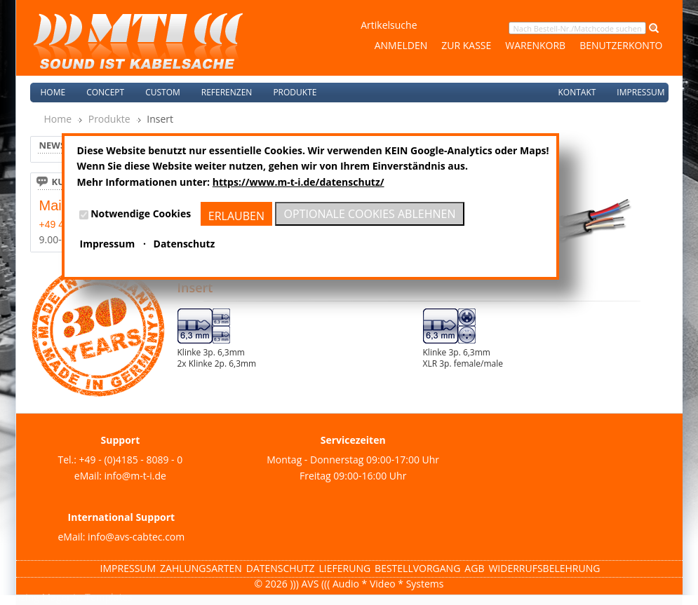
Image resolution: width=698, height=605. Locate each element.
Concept (105, 92)
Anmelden (401, 45)
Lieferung (345, 568)
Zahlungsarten (201, 568)
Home (53, 92)
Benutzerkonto (620, 45)
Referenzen (227, 92)
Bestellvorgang (417, 568)
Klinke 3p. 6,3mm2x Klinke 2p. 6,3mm (217, 357)
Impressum (640, 92)
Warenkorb (535, 45)
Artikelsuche (389, 25)
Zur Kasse (466, 45)
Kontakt (577, 92)
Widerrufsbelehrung (544, 568)
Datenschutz (280, 568)
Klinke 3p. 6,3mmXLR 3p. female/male (463, 357)
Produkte (109, 118)
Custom (162, 92)
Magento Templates (87, 597)
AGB (474, 568)
